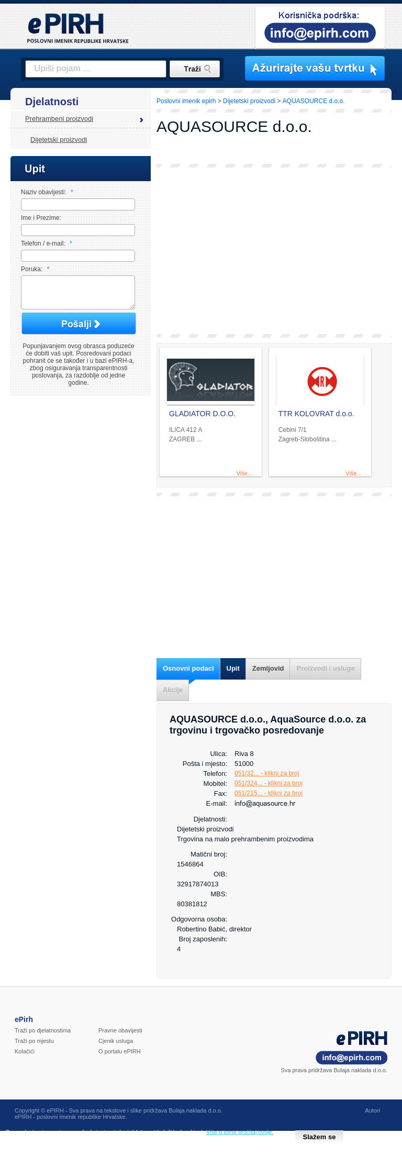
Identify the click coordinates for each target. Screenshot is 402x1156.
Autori (372, 1110)
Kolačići (25, 1051)
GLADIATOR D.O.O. (202, 413)
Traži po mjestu (34, 1041)
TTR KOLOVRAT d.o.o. (316, 413)
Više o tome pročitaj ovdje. (240, 1132)
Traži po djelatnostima (43, 1030)
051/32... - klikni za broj (266, 773)
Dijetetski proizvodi (58, 139)
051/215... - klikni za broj (268, 793)
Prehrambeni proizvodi (59, 119)
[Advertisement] (274, 250)
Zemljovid (268, 668)
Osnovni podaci (188, 668)
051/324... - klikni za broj (268, 783)
